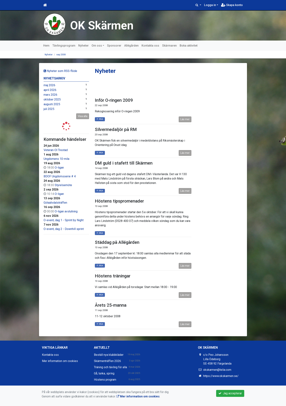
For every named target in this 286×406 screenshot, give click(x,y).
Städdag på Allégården (117, 242)
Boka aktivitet (189, 45)
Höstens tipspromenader (119, 201)
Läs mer (185, 119)
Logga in (210, 5)
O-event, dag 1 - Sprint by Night (64, 220)
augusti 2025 (52, 104)
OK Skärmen (102, 25)
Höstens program (105, 379)
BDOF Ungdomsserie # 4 (60, 176)
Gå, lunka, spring (104, 373)
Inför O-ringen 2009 (114, 100)
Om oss (97, 45)
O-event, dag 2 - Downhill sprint (64, 229)
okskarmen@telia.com (217, 369)
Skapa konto (232, 5)
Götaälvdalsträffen (55, 202)
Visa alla (82, 116)
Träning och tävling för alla (110, 367)
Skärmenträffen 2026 (107, 361)
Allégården (131, 45)
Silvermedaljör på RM (116, 129)
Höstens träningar (112, 276)
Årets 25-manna (110, 305)
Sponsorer (114, 45)
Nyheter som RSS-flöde (60, 71)
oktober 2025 (52, 99)
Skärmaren (169, 45)
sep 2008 (61, 54)
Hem (46, 45)
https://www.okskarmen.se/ (221, 376)
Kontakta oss (150, 45)
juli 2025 (49, 109)
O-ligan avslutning (66, 211)
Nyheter (83, 45)
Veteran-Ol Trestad (56, 150)
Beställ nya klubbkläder (108, 355)
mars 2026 (50, 94)
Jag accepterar (230, 393)
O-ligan (59, 167)
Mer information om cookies (60, 361)
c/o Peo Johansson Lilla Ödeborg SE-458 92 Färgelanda (217, 359)
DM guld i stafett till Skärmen (123, 163)
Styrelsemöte (63, 185)
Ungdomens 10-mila (56, 159)
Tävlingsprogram (63, 45)
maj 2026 (49, 85)
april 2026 (50, 90)
